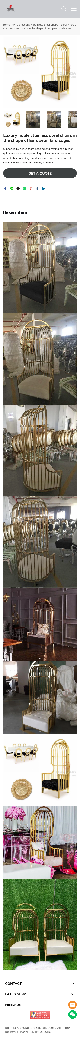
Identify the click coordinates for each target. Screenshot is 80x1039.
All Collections (21, 24)
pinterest (31, 188)
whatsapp (24, 188)
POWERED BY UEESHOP (36, 1032)
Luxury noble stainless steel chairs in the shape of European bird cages (39, 26)
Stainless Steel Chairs (45, 24)
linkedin (44, 188)
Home (6, 24)
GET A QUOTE (40, 173)
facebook (5, 188)
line (12, 188)
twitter (18, 188)
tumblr (37, 188)
